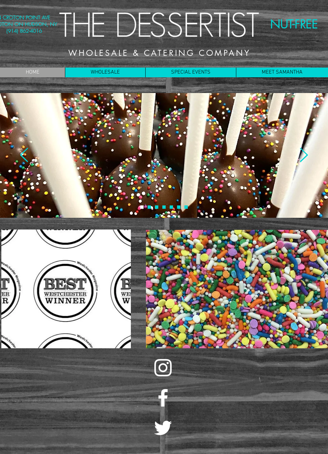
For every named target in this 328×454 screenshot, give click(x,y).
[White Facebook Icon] (163, 398)
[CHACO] (156, 207)
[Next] (304, 155)
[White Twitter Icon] (163, 428)
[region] (66, 289)
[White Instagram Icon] (163, 367)
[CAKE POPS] (142, 207)
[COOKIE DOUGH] (164, 207)
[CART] (149, 207)
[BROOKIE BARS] (178, 207)
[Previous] (24, 155)
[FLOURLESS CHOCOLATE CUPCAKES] (186, 207)
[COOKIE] (171, 207)
